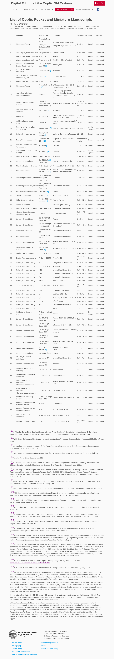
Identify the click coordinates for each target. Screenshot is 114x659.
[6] (48, 110)
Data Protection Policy (49, 649)
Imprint (43, 646)
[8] (51, 128)
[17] (46, 201)
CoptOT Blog (17, 649)
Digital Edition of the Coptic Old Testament (43, 3)
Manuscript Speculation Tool (22, 651)
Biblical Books (17, 643)
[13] (49, 160)
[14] (49, 172)
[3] (50, 71)
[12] (49, 152)
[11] (47, 146)
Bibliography (16, 646)
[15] (47, 192)
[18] (71, 205)
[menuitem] (99, 3)
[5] (42, 87)
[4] (45, 76)
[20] (45, 349)
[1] (46, 41)
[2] (46, 66)
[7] (49, 116)
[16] (47, 195)
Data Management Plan (50, 643)
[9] (45, 135)
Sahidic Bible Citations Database (24, 654)
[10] (45, 141)
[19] (44, 250)
